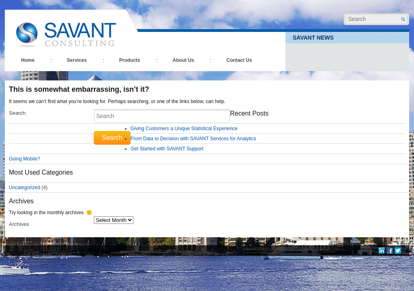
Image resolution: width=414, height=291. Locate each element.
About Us (183, 60)
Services (77, 60)
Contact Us (239, 60)
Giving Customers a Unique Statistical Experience (184, 128)
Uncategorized (24, 187)
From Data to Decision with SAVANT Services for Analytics (193, 138)
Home (27, 60)
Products (129, 60)
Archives (19, 224)
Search (17, 113)
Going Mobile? (24, 159)
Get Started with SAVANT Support (167, 149)
